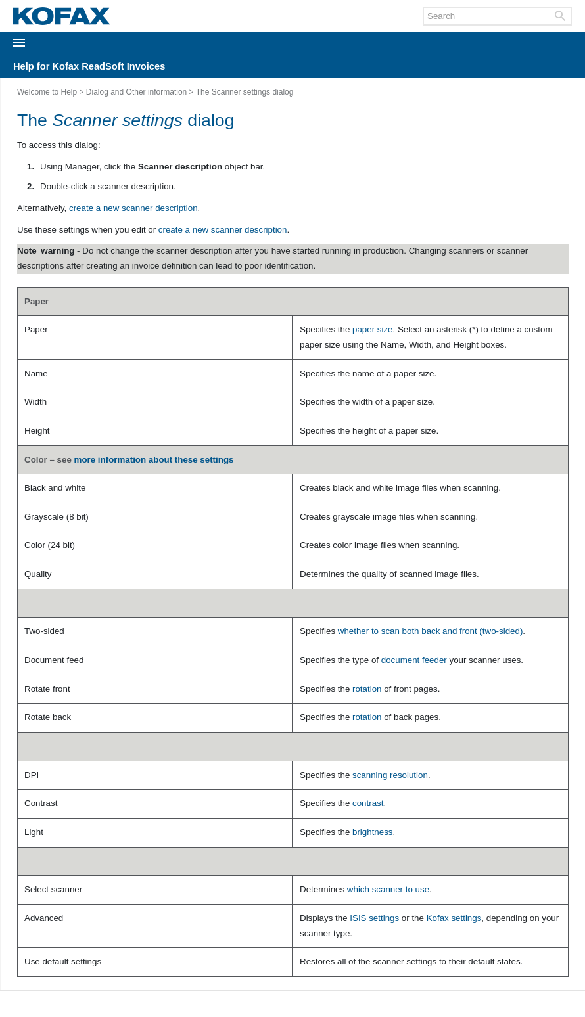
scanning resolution (390, 775)
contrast (367, 803)
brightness (372, 832)
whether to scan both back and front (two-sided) (430, 631)
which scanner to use (388, 889)
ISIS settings (374, 918)
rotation (366, 689)
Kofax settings (454, 918)
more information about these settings (154, 459)
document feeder (414, 660)
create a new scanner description (133, 208)
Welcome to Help (47, 92)
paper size (372, 329)
